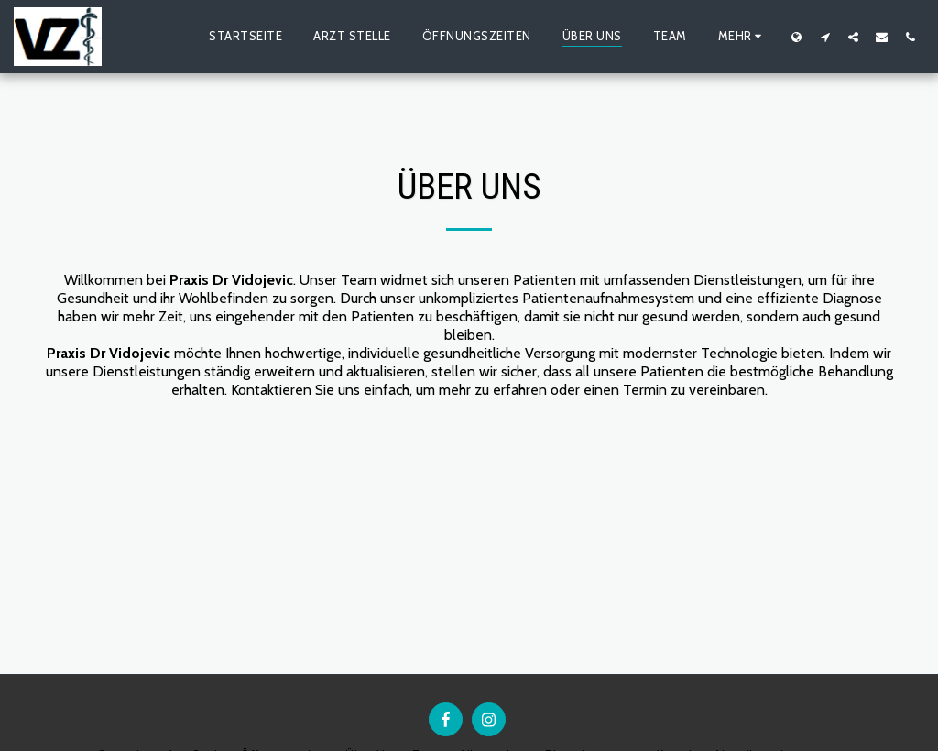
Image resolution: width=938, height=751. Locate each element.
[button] (825, 36)
